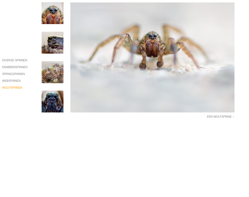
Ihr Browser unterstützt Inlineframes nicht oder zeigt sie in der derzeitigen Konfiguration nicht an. (152, 60)
